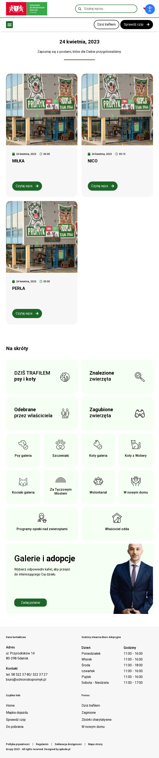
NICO (93, 160)
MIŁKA (18, 160)
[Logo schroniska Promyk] (26, 8)
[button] (9, 24)
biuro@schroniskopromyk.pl (26, 679)
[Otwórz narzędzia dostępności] (150, 9)
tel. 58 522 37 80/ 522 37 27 (26, 675)
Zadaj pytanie (30, 603)
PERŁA (18, 288)
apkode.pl (64, 749)
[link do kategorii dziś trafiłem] (106, 24)
